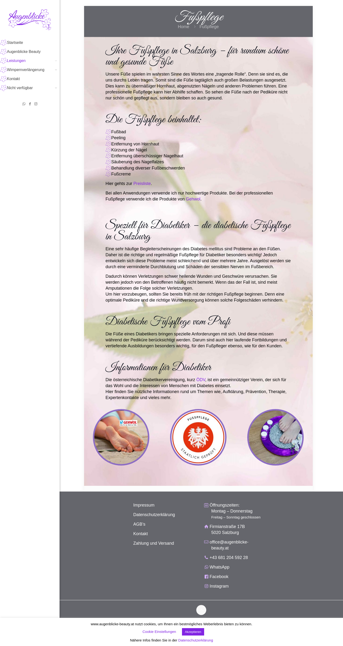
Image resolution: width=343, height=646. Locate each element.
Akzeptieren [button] (193, 632)
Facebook (219, 576)
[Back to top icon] (201, 610)
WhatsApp (219, 567)
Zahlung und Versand (153, 543)
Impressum (144, 505)
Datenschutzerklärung (154, 514)
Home (183, 26)
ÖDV (200, 379)
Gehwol (193, 199)
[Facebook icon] (30, 104)
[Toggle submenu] (55, 60)
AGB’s (139, 524)
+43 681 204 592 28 (229, 557)
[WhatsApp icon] (24, 104)
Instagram (219, 586)
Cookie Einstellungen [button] (159, 632)
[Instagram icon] (36, 104)
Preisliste (142, 183)
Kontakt (140, 533)
